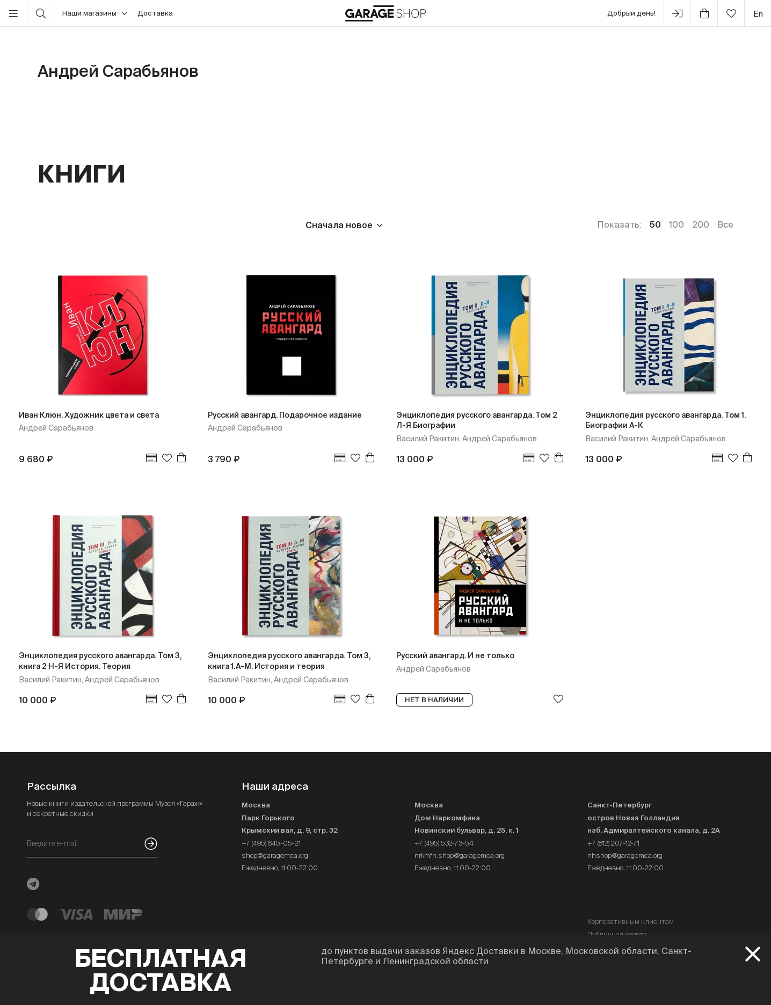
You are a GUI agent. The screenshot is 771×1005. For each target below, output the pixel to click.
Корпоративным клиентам (630, 921)
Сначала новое (339, 225)
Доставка (155, 13)
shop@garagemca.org (275, 855)
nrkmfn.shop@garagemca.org (459, 855)
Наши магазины (94, 13)
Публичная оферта (617, 934)
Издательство (122, 225)
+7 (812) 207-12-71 (613, 843)
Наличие (256, 225)
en (758, 13)
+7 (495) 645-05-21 (271, 843)
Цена (49, 225)
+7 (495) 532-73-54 (444, 843)
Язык (196, 225)
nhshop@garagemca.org (625, 855)
